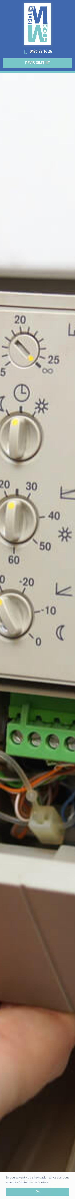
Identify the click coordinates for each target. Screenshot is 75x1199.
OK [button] (37, 1191)
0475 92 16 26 (37, 51)
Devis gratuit (37, 63)
